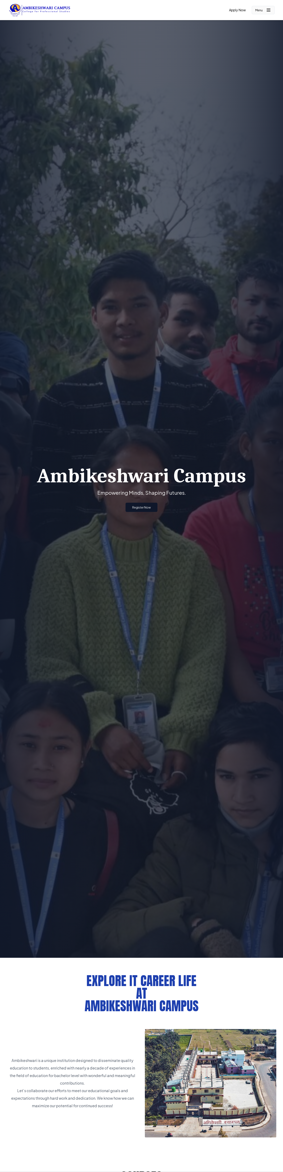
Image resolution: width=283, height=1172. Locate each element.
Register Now (141, 507)
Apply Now (237, 10)
